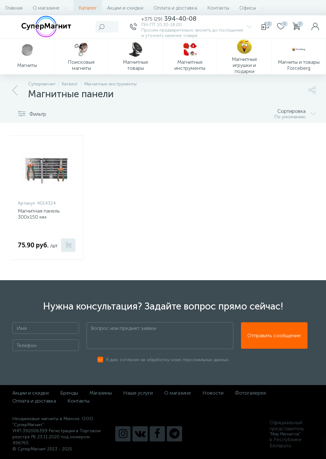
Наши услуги (138, 393)
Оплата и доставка (175, 8)
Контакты (218, 8)
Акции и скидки (125, 8)
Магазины (100, 393)
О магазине (50, 8)
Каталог (88, 8)
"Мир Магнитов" (285, 434)
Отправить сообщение (274, 336)
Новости (212, 393)
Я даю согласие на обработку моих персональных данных (167, 359)
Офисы (252, 8)
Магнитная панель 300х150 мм (39, 214)
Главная (14, 8)
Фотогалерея (250, 393)
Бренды (69, 393)
